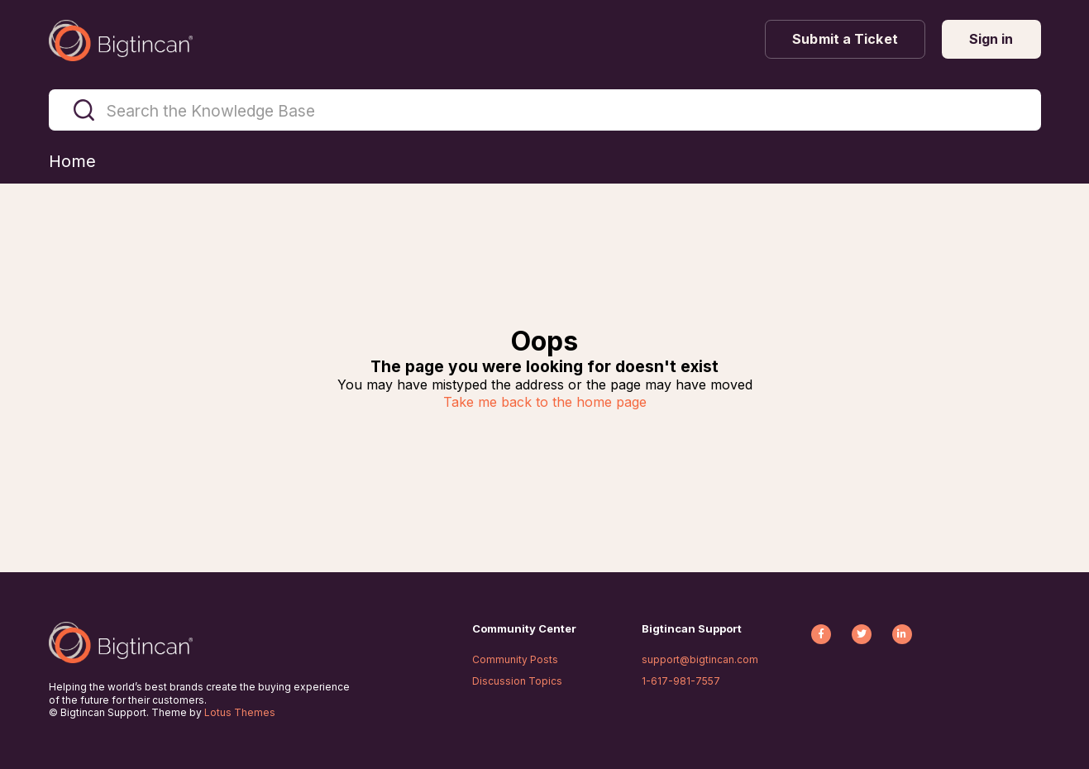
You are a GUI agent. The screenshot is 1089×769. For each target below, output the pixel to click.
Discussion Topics (517, 681)
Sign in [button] (991, 39)
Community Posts (515, 659)
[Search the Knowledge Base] (545, 110)
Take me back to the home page (545, 402)
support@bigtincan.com (700, 659)
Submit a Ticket (845, 39)
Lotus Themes (239, 712)
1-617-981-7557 (681, 681)
